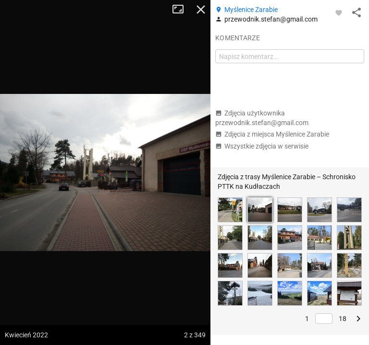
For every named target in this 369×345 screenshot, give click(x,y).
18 (342, 318)
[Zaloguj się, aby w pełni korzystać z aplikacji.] (338, 12)
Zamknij (200, 9)
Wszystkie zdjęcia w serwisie (261, 146)
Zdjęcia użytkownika (261, 117)
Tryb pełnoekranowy (181, 9)
